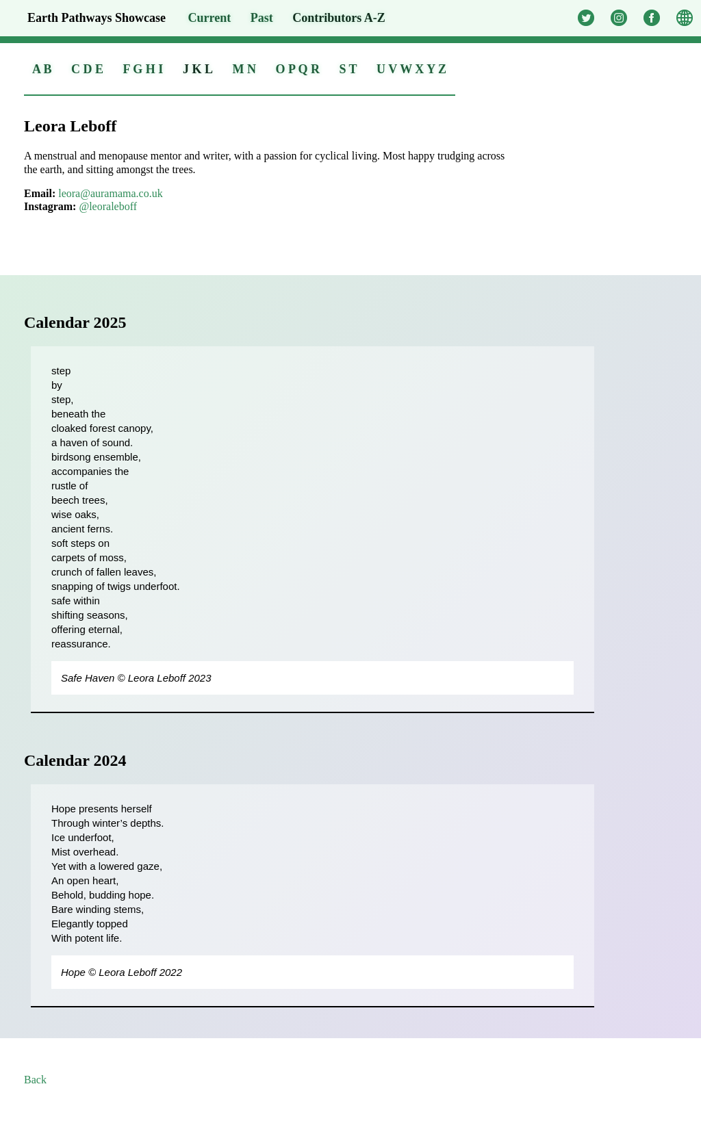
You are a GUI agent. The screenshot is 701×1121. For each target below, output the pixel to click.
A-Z (338, 18)
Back (35, 1079)
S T (348, 69)
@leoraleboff (108, 206)
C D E (87, 69)
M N (244, 69)
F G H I (143, 69)
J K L (198, 69)
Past (262, 18)
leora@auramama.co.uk (110, 193)
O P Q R (297, 69)
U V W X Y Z (411, 69)
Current (209, 18)
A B (42, 69)
